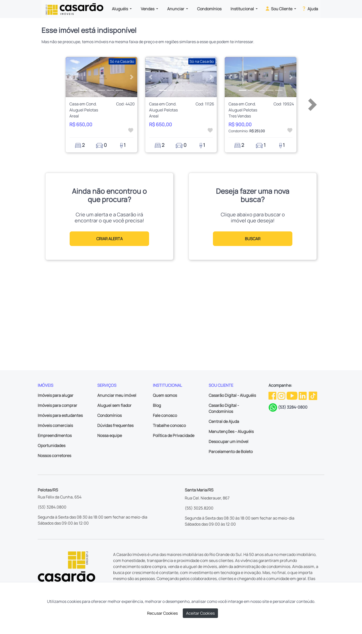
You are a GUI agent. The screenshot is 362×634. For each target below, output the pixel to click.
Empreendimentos (55, 435)
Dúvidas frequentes (115, 425)
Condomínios (209, 9)
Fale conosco (165, 415)
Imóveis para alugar (55, 395)
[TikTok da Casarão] (313, 395)
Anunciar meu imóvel (116, 395)
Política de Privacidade (173, 435)
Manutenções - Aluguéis (231, 431)
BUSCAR (252, 238)
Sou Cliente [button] (279, 8)
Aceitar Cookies (200, 613)
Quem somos (165, 395)
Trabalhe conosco (169, 425)
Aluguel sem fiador (114, 405)
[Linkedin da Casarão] (303, 395)
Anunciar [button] (176, 9)
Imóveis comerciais (55, 425)
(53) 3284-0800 (292, 407)
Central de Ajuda (224, 421)
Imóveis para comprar (57, 405)
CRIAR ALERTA (109, 238)
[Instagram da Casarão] (282, 395)
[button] (71, 77)
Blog (157, 405)
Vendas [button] (148, 9)
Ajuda (309, 8)
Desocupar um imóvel (228, 441)
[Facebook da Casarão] (272, 395)
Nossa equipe (109, 435)
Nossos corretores (54, 455)
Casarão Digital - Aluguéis (232, 395)
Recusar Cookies (162, 613)
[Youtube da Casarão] (292, 395)
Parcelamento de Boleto (231, 451)
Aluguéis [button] (120, 9)
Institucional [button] (243, 9)
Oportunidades (51, 445)
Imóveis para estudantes (60, 415)
